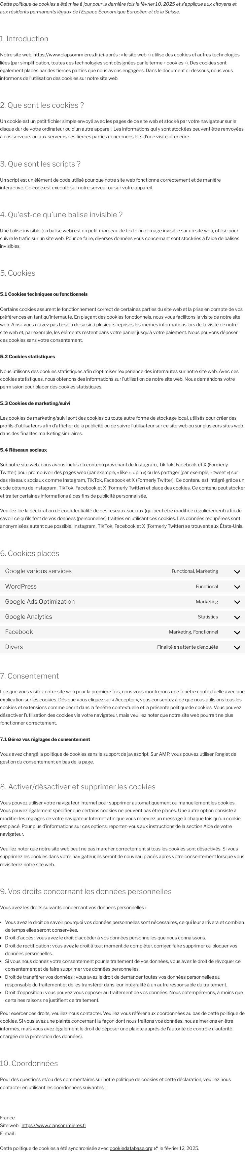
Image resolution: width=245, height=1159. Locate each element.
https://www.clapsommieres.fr (65, 54)
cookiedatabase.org (131, 1148)
